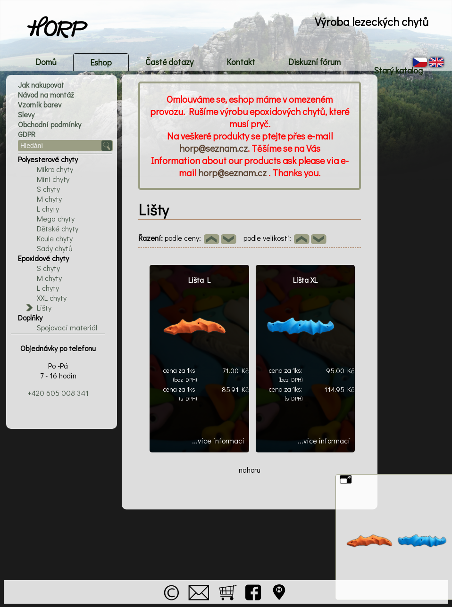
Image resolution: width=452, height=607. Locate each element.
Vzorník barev (39, 104)
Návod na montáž (46, 94)
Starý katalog (398, 70)
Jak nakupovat (41, 85)
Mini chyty (53, 179)
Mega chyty (56, 218)
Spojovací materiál (67, 327)
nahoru (249, 470)
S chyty (48, 189)
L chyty (48, 208)
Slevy (26, 114)
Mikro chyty (55, 169)
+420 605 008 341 (58, 393)
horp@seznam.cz (213, 148)
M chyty (49, 199)
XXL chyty (52, 298)
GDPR (26, 134)
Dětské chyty (57, 228)
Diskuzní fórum (314, 61)
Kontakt (240, 61)
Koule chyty (55, 238)
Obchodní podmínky (49, 124)
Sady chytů (55, 248)
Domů (46, 61)
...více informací (218, 440)
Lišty (44, 307)
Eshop (101, 62)
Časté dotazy (169, 61)
